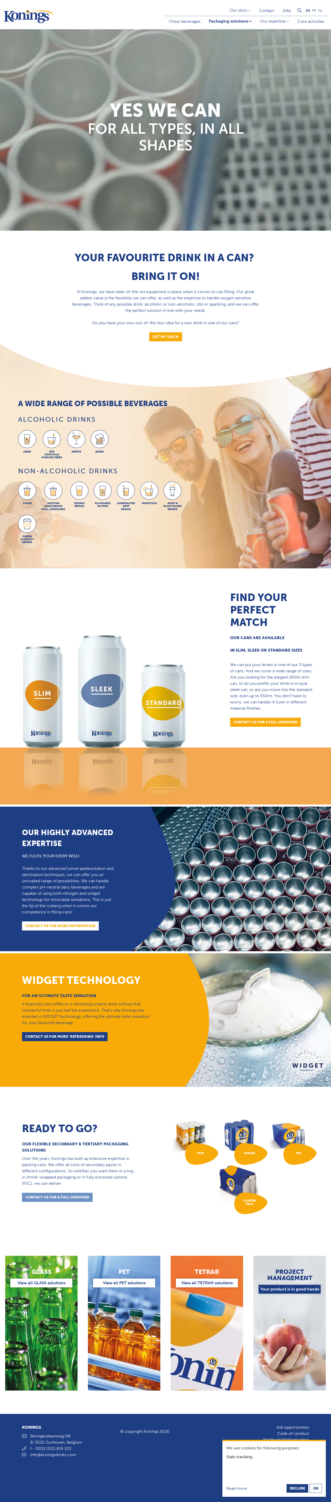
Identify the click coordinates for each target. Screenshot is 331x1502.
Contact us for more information (60, 926)
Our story (238, 10)
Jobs (286, 10)
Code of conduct (293, 1433)
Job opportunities (292, 1427)
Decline (297, 1488)
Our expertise (272, 21)
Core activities (310, 21)
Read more (236, 1488)
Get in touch (166, 337)
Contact (266, 10)
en (308, 10)
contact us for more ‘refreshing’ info (64, 1036)
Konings (31, 1427)
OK (316, 1488)
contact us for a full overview (57, 1198)
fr (314, 10)
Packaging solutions (228, 21)
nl (320, 10)
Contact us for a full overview (265, 722)
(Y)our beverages (184, 21)
